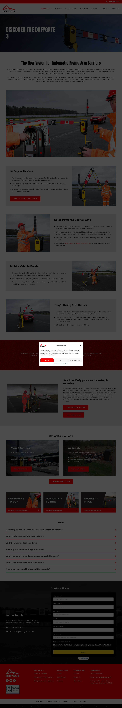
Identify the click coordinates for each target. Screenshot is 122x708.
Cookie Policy (57, 363)
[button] (81, 345)
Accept (47, 360)
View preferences (75, 360)
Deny (60, 360)
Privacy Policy (65, 363)
